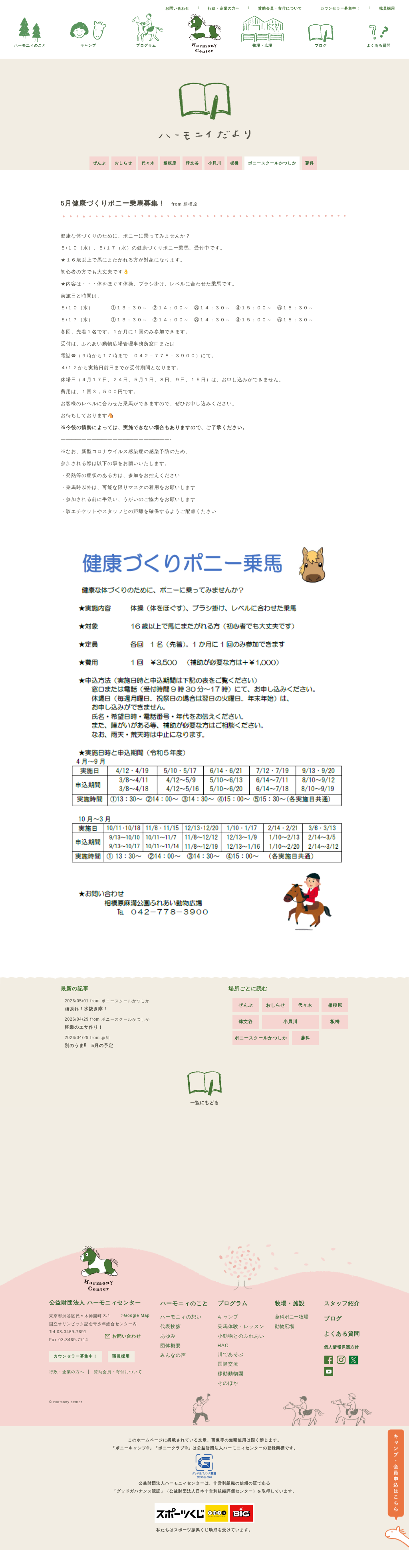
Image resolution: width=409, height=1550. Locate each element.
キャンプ (88, 43)
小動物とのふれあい (241, 1335)
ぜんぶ (93, 161)
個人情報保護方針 (341, 1346)
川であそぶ (231, 1354)
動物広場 (284, 1325)
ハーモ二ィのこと (30, 43)
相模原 (168, 161)
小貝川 (215, 161)
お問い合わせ (177, 8)
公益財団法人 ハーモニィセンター (95, 1300)
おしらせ (119, 161)
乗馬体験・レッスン (241, 1325)
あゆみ (168, 1335)
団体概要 (170, 1345)
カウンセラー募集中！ (340, 8)
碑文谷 (192, 161)
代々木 (145, 161)
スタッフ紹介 (342, 1302)
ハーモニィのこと (184, 1302)
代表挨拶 (170, 1325)
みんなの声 (173, 1355)
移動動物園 (231, 1374)
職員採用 (387, 8)
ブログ (321, 43)
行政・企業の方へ (224, 8)
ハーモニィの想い (181, 1315)
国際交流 (228, 1364)
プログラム (146, 43)
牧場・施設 (290, 1302)
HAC (223, 1345)
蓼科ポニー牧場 (291, 1315)
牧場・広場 (262, 43)
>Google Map (135, 1313)
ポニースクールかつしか (276, 161)
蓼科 (315, 161)
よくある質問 (379, 43)
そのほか (228, 1384)
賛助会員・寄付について (280, 8)
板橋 (237, 161)
